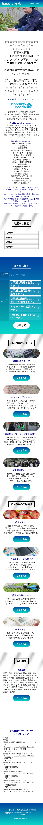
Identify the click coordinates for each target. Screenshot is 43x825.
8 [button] (33, 33)
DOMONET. (25, 818)
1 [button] (10, 33)
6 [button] (26, 33)
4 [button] (20, 33)
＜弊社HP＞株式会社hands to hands (21, 810)
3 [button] (16, 33)
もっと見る (21, 377)
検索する (21, 325)
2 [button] (13, 33)
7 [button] (30, 33)
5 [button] (23, 33)
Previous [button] (3, 19)
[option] (21, 19)
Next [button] (40, 19)
